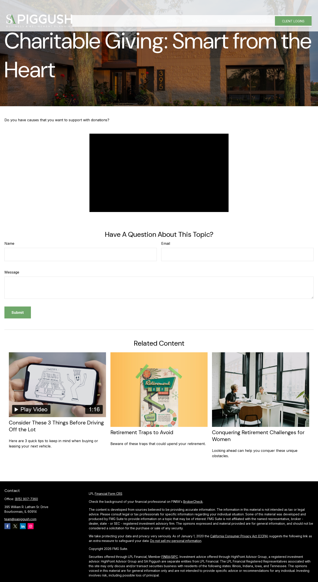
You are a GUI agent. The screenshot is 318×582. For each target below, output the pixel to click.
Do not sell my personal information (175, 541)
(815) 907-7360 (26, 499)
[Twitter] (15, 526)
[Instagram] (31, 526)
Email (165, 243)
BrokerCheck (193, 501)
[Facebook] (7, 526)
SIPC (174, 557)
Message (11, 272)
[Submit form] (17, 312)
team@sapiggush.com (20, 519)
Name (9, 243)
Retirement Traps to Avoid (141, 432)
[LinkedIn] (23, 526)
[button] (174, 10)
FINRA (165, 557)
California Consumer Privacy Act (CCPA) (239, 536)
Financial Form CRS (108, 493)
